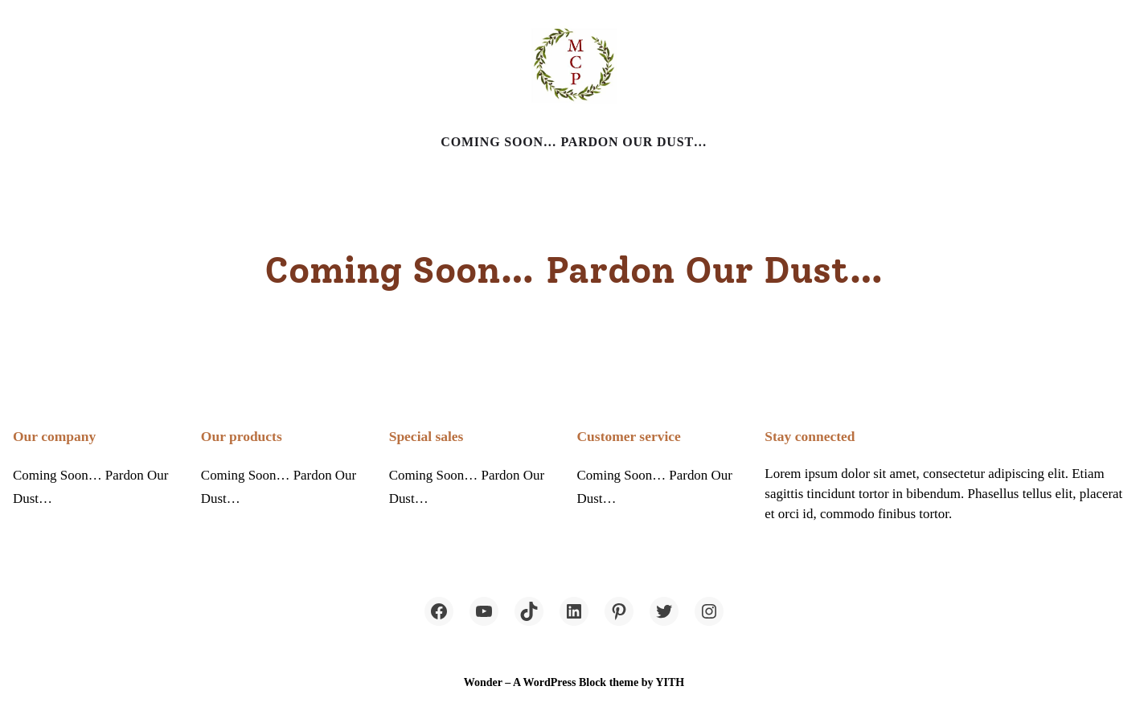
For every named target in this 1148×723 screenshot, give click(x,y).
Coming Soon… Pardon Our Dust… (574, 142)
